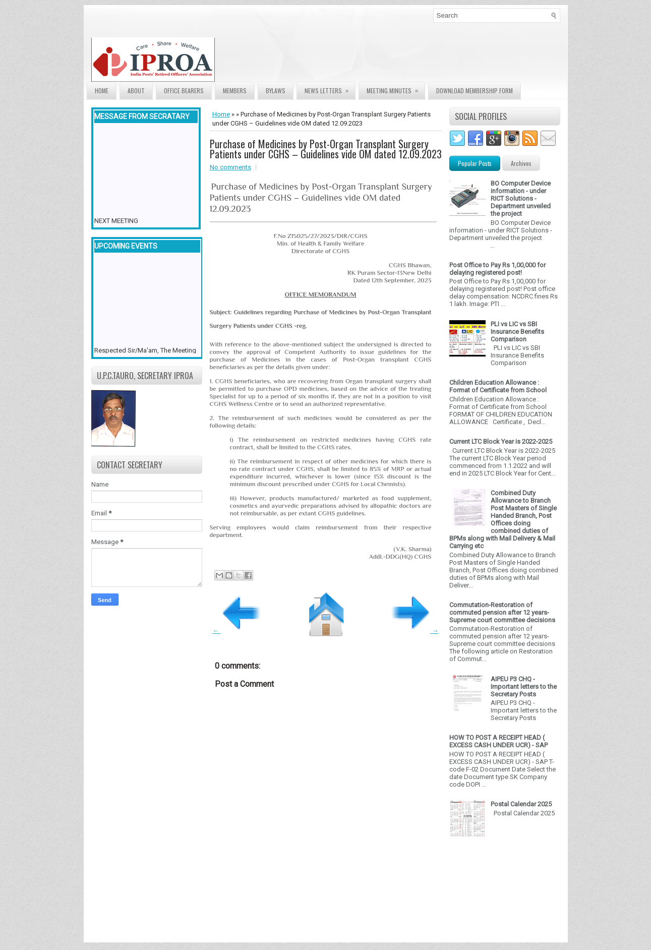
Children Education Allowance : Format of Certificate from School (498, 386)
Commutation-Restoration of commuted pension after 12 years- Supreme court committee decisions (502, 612)
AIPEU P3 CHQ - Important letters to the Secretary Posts (524, 686)
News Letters (330, 88)
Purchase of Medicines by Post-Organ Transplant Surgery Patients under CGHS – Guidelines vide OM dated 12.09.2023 (326, 149)
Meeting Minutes (396, 88)
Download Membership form (474, 90)
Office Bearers (184, 90)
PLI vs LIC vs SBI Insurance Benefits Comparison (517, 331)
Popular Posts (475, 163)
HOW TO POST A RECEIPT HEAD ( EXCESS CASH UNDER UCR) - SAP (498, 741)
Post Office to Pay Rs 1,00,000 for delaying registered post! (497, 268)
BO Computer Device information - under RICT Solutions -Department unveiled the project (521, 198)
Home (101, 90)
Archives (521, 163)
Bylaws (275, 90)
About (136, 90)
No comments (230, 167)
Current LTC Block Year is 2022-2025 (500, 441)
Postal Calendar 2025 (521, 804)
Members (235, 90)
